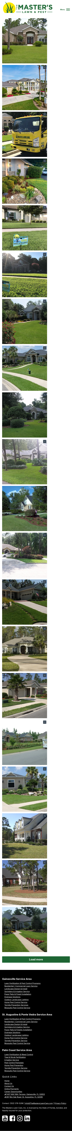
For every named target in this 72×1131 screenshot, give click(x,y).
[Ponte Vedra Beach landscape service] (24, 87)
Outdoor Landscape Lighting (16, 999)
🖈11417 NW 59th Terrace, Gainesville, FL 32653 (24, 1094)
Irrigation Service (11, 1060)
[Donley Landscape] (24, 181)
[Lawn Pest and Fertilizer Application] (24, 227)
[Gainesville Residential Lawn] (24, 40)
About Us (8, 1083)
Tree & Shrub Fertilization (15, 1057)
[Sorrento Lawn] (24, 695)
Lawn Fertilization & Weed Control (18, 1054)
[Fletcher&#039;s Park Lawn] (24, 836)
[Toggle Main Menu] (64, 10)
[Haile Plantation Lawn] (24, 461)
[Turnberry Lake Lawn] (24, 368)
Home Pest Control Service (15, 1002)
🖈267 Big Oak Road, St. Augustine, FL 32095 (23, 1097)
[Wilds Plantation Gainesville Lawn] (24, 508)
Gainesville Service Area (17, 978)
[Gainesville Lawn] (24, 648)
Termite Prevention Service (15, 1040)
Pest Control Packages (14, 1063)
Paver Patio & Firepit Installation (17, 994)
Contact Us (9, 1086)
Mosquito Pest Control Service (17, 1008)
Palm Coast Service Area (17, 1050)
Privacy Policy (60, 1103)
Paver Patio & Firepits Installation (18, 1030)
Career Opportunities (13, 1091)
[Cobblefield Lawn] (24, 415)
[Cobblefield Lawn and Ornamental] (24, 321)
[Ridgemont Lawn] (24, 602)
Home (6, 1081)
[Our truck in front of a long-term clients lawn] (24, 134)
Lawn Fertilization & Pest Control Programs (22, 983)
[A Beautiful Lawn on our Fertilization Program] (24, 274)
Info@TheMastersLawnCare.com (39, 1103)
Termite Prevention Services (16, 1005)
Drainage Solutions (12, 997)
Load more (38, 959)
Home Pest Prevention (13, 1065)
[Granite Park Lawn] (24, 882)
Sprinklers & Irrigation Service (17, 991)
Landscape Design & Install (15, 989)
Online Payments (11, 1089)
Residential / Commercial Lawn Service (20, 986)
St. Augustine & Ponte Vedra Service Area (27, 1014)
